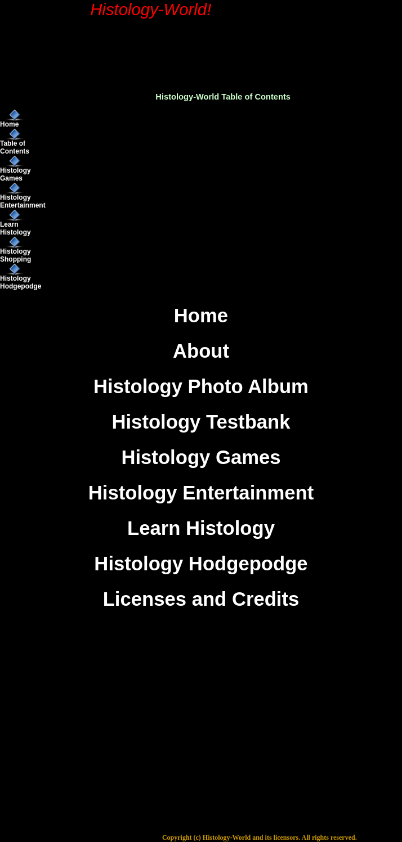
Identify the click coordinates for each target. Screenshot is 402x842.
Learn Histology (15, 228)
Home (9, 124)
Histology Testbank (200, 422)
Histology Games (15, 174)
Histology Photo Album (201, 386)
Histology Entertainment (23, 201)
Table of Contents (14, 147)
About (201, 351)
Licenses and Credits (201, 599)
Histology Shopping (15, 255)
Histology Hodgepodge (20, 282)
